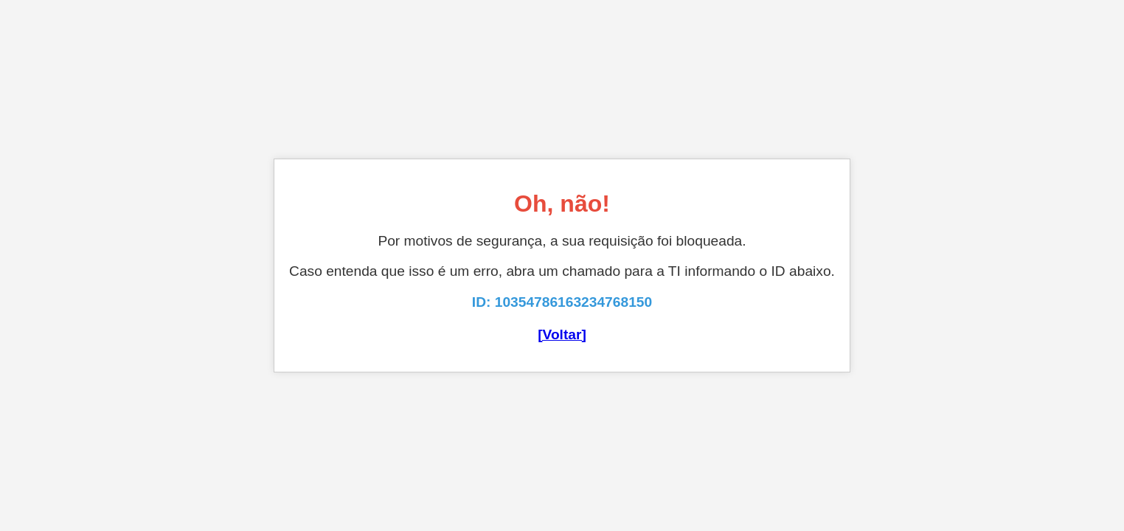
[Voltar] (562, 334)
